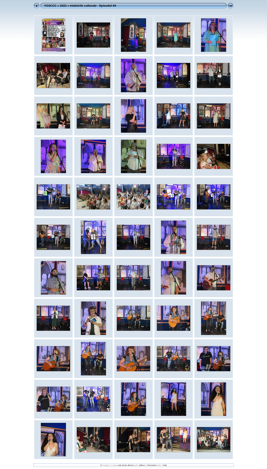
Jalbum (142, 465)
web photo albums (126, 465)
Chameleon (152, 465)
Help (165, 465)
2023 (63, 5)
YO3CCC (50, 5)
